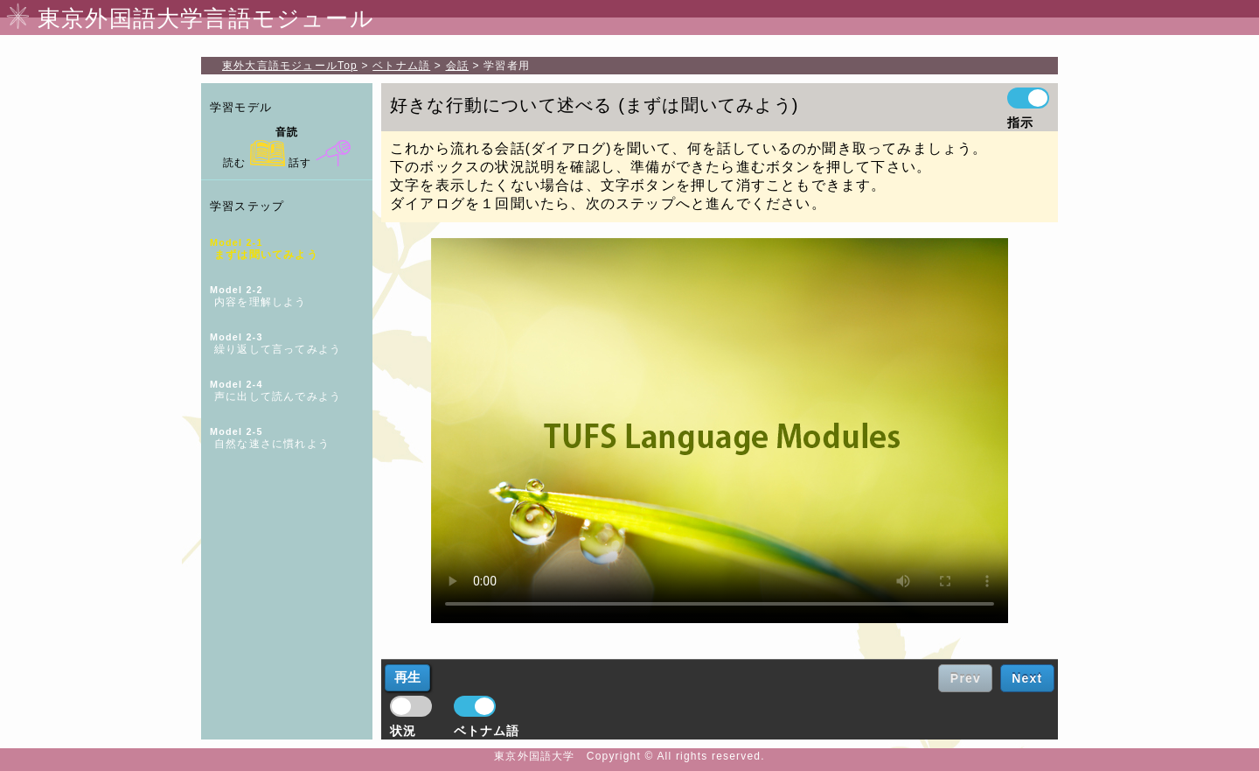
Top (290, 66)
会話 (457, 66)
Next (1027, 678)
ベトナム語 (401, 66)
